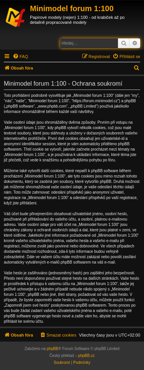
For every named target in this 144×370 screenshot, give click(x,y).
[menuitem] (20, 56)
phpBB (52, 349)
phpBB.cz (86, 355)
